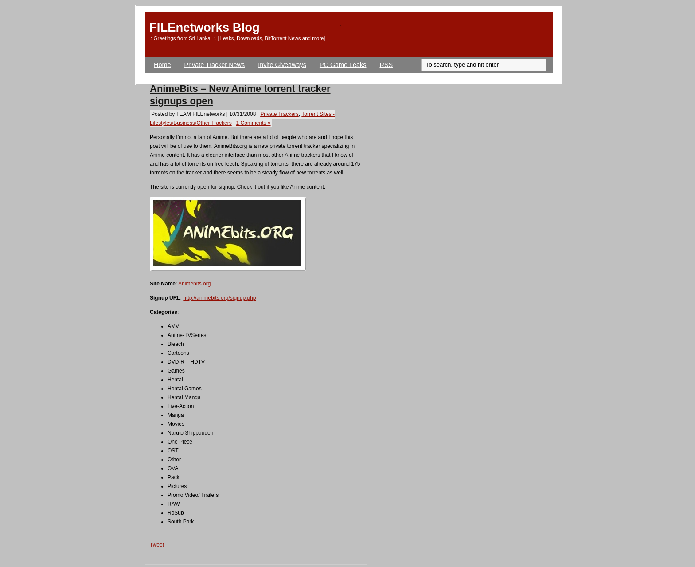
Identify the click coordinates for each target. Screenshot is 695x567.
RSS (386, 64)
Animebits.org (194, 284)
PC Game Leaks (343, 64)
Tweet (157, 545)
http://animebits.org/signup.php (219, 298)
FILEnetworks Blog (204, 27)
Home (162, 64)
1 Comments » (253, 123)
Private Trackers (279, 114)
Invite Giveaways (282, 64)
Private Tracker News (214, 64)
